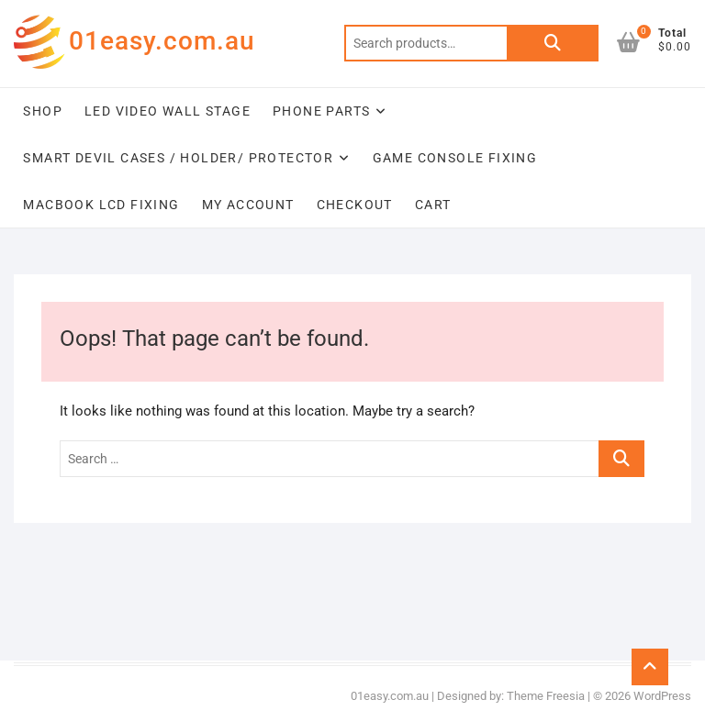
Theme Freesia (546, 696)
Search (553, 43)
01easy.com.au (162, 41)
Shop (42, 111)
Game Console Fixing (455, 157)
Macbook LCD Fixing (101, 204)
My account (248, 204)
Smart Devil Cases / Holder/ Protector (178, 157)
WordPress (662, 696)
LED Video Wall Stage (167, 111)
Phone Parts (321, 111)
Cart (433, 204)
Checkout (355, 204)
